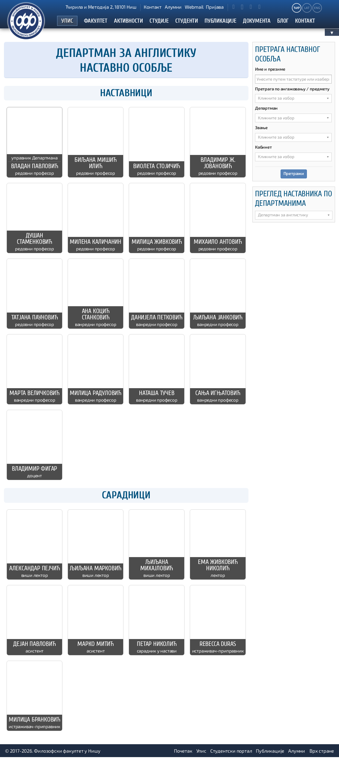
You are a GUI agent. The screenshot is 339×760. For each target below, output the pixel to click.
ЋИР (296, 7)
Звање (261, 130)
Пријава (215, 7)
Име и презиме (270, 71)
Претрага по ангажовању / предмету (292, 91)
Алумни (173, 7)
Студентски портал (231, 753)
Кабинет (263, 149)
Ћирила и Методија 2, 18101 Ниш (101, 7)
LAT (306, 7)
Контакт (153, 7)
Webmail (194, 7)
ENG (317, 7)
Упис (201, 753)
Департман (266, 110)
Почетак (183, 753)
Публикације (270, 753)
